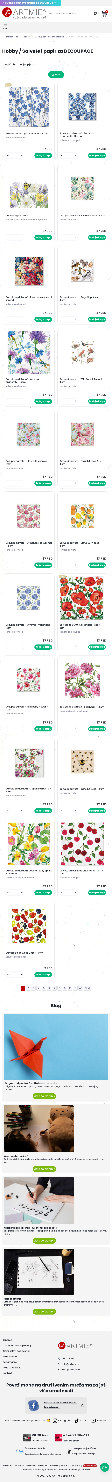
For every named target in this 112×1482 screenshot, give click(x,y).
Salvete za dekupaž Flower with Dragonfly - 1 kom (23, 381)
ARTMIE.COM (90, 1465)
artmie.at (63, 1469)
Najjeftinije (10, 64)
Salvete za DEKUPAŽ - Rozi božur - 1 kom (82, 707)
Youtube (98, 1421)
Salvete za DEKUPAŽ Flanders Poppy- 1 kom (81, 626)
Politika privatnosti (69, 1369)
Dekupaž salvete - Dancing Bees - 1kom (82, 789)
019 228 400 (68, 1358)
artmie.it (86, 1469)
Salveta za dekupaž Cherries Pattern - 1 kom (82, 872)
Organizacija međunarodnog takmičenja (43, 1454)
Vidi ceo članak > (44, 1096)
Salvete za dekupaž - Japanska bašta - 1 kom (29, 790)
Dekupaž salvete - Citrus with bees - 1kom (80, 544)
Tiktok (80, 1421)
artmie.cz (19, 1465)
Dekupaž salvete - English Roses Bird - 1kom (81, 463)
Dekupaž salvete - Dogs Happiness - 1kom (80, 299)
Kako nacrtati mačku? (16, 1156)
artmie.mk (52, 1469)
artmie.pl (76, 1465)
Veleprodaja (10, 1356)
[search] (95, 15)
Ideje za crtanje (12, 1298)
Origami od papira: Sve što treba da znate (31, 1083)
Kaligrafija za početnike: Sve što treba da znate (30, 1227)
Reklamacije (10, 1362)
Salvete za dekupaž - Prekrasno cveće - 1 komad (29, 299)
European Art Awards (35, 1448)
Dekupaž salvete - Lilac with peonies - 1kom (27, 463)
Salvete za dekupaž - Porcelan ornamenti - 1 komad (77, 135)
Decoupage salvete (17, 215)
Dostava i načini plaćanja (17, 1345)
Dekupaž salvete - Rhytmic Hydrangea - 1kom (28, 626)
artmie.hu (30, 1465)
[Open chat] (104, 1467)
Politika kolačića (12, 1367)
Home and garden (71, 1441)
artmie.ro (27, 1469)
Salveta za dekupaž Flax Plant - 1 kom (27, 133)
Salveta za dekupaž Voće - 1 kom (24, 952)
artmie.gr (75, 1469)
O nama (7, 1340)
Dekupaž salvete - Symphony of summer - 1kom (29, 544)
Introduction (12, 36)
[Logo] (24, 13)
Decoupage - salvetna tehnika (49, 36)
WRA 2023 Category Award (76, 1434)
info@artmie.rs (70, 1364)
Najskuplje (25, 64)
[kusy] (15, 155)
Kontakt (7, 1373)
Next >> (87, 988)
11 (75, 988)
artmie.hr (42, 1465)
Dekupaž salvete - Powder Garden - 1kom (83, 215)
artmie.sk (7, 1465)
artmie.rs (53, 1465)
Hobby (26, 36)
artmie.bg (39, 1469)
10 (70, 988)
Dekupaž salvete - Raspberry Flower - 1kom (27, 708)
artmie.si (65, 1465)
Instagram (62, 1421)
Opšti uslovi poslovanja (16, 1351)
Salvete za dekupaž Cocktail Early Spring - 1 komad (29, 872)
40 (80, 988)
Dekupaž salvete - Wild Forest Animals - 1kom (82, 381)
